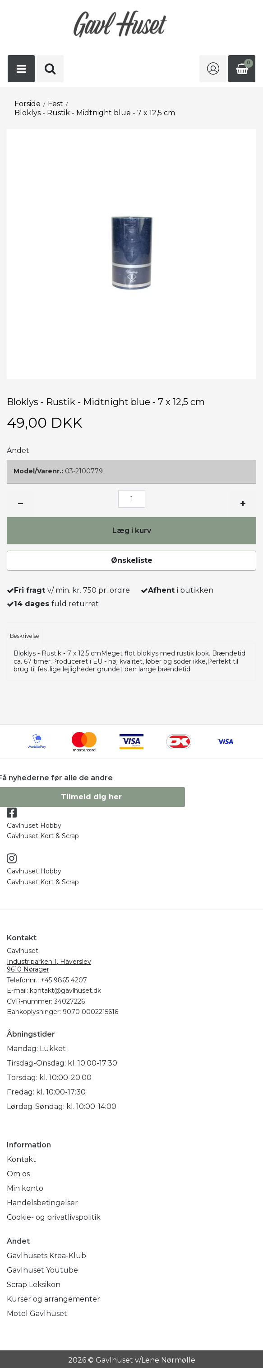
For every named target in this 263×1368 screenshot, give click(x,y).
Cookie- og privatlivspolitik (54, 1217)
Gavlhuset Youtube (42, 1270)
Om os (18, 1174)
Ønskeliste (131, 560)
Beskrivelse (24, 635)
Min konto (25, 1188)
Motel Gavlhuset (37, 1313)
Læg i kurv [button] (131, 530)
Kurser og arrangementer (53, 1299)
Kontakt (21, 1159)
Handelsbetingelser (42, 1202)
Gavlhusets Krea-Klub (46, 1255)
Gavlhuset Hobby (34, 825)
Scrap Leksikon (33, 1284)
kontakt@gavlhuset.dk (65, 990)
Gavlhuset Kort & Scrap (43, 836)
